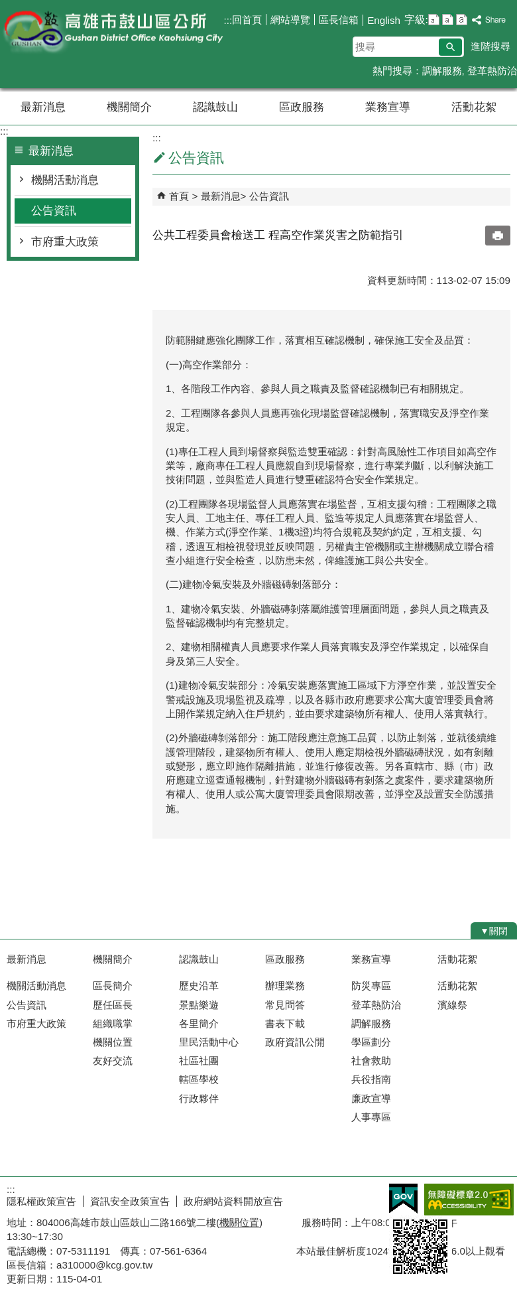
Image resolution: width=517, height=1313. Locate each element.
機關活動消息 (65, 180)
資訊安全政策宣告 (130, 1201)
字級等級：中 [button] (447, 19)
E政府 (403, 1198)
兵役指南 (371, 1079)
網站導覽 (290, 19)
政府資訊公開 (295, 1042)
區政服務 (301, 107)
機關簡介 (129, 107)
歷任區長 (113, 1004)
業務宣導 (387, 107)
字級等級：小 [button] (433, 19)
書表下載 (285, 1023)
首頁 (179, 196)
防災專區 (371, 985)
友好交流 (113, 1060)
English (383, 20)
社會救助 (371, 1060)
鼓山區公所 (112, 32)
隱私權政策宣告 (41, 1201)
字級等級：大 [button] (461, 19)
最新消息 (43, 107)
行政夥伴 (199, 1098)
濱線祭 (452, 1004)
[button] (450, 47)
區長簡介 (113, 985)
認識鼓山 (215, 107)
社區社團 (199, 1060)
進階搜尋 (490, 46)
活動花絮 (473, 107)
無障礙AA (469, 1199)
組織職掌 (113, 1023)
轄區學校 (199, 1079)
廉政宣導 (371, 1098)
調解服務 (442, 70)
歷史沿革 (199, 985)
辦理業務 (285, 985)
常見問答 (285, 1004)
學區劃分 (371, 1042)
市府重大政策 (65, 242)
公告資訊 (53, 210)
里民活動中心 (209, 1042)
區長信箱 (339, 19)
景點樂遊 (199, 1004)
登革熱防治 (492, 70)
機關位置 (113, 1042)
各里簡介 (199, 1023)
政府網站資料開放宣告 (233, 1201)
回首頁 (247, 19)
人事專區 (371, 1117)
